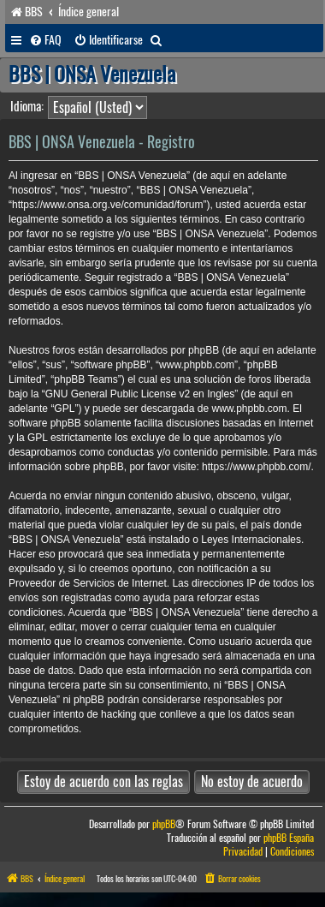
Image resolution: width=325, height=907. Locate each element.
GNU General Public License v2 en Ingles (139, 394)
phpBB (163, 824)
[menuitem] (45, 40)
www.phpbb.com (249, 409)
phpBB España (288, 838)
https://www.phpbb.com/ (256, 467)
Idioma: (27, 106)
